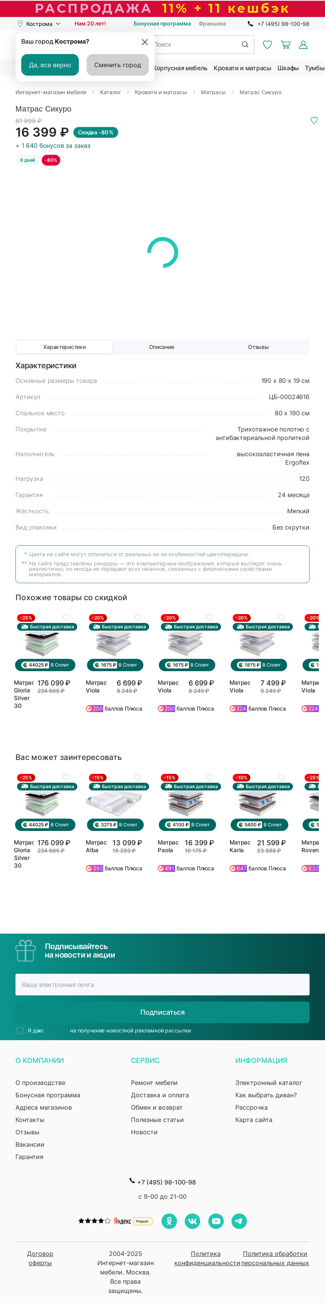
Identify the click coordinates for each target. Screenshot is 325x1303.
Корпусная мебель (180, 68)
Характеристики (64, 347)
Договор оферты (40, 1258)
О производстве (40, 1082)
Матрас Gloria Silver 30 (24, 694)
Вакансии (29, 1144)
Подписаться (162, 1012)
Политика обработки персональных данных (275, 1258)
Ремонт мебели (154, 1082)
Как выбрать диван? (266, 1095)
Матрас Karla (240, 846)
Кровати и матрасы (242, 68)
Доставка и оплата (160, 1095)
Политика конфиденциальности (205, 1258)
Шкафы (288, 68)
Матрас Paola (168, 846)
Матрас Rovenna (313, 846)
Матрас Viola (96, 686)
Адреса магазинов (43, 1107)
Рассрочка (251, 1107)
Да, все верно (50, 65)
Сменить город (117, 65)
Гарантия (29, 1157)
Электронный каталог (268, 1082)
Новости (144, 1132)
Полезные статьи (157, 1120)
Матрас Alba (96, 846)
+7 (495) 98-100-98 (283, 23)
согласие (56, 1030)
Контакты (29, 1120)
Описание (161, 347)
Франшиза (212, 23)
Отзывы (258, 347)
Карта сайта (253, 1120)
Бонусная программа (162, 23)
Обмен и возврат (157, 1107)
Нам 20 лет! (90, 23)
